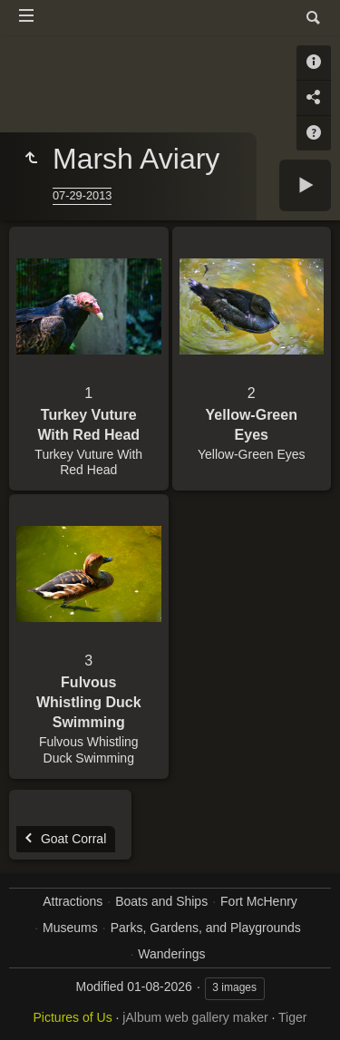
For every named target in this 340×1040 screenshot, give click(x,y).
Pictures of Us (73, 1017)
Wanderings (171, 954)
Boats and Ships (161, 901)
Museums (70, 927)
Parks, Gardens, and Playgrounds (206, 927)
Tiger (292, 1017)
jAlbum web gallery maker (194, 1017)
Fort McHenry (258, 901)
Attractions (72, 901)
